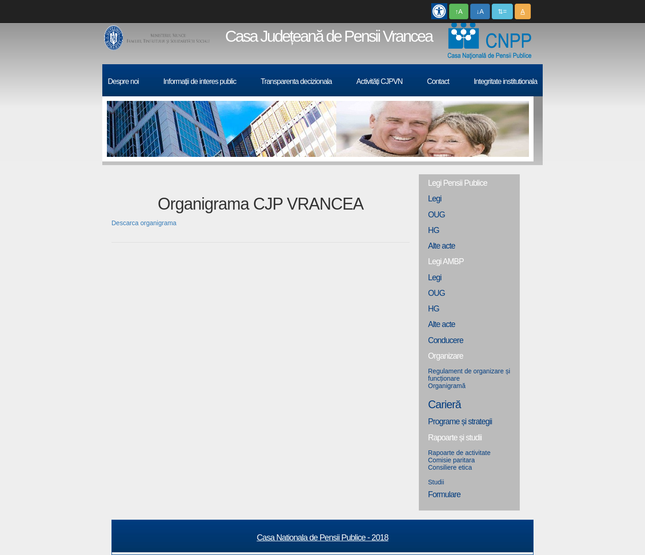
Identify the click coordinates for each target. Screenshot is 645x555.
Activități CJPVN (379, 81)
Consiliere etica (450, 467)
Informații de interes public (199, 81)
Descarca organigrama (144, 223)
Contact (438, 81)
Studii (436, 482)
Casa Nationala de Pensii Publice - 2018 (323, 537)
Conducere (445, 340)
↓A (480, 11)
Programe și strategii (460, 421)
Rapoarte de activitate (459, 452)
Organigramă (447, 385)
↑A (458, 11)
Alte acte (441, 245)
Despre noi (123, 81)
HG (433, 230)
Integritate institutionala (505, 81)
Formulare (444, 494)
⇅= (502, 11)
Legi (434, 198)
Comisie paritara (451, 460)
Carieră (444, 404)
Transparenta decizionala (296, 81)
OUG (436, 214)
